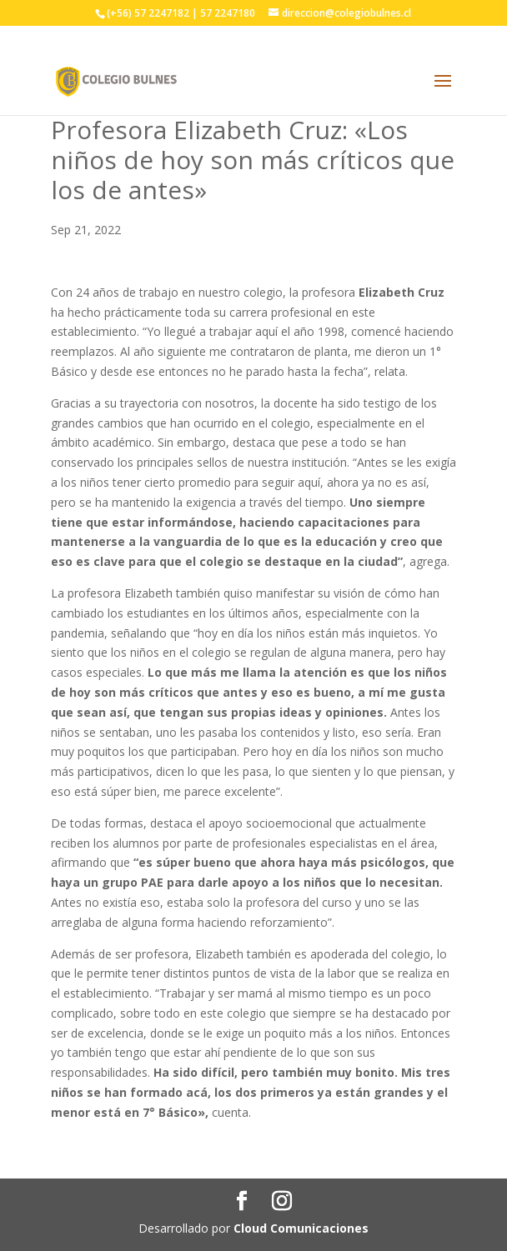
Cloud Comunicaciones (301, 1228)
